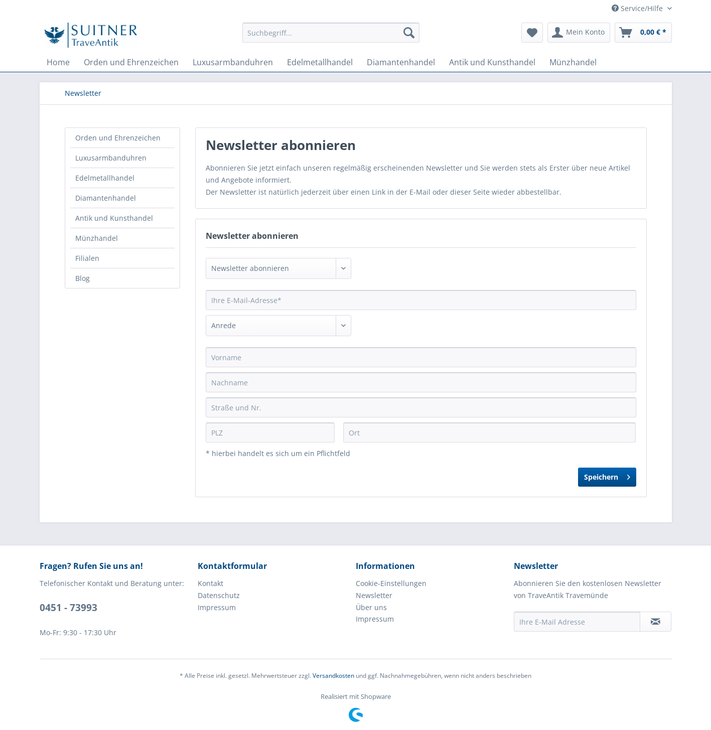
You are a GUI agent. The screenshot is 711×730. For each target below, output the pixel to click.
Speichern (607, 475)
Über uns (371, 607)
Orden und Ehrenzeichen (118, 137)
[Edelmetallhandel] (320, 62)
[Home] (58, 62)
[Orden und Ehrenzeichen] (131, 62)
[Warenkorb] (643, 33)
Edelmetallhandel (104, 178)
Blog (82, 278)
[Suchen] (408, 33)
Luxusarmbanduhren (111, 158)
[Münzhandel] (573, 62)
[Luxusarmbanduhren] (233, 62)
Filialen (87, 258)
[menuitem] (330, 33)
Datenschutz (219, 595)
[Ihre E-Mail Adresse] (577, 622)
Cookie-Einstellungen (391, 583)
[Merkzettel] (532, 33)
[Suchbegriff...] (330, 33)
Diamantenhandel (105, 198)
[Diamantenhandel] (401, 62)
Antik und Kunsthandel (114, 218)
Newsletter (374, 595)
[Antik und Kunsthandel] (492, 62)
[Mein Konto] (578, 33)
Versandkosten (333, 675)
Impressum (217, 607)
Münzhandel (96, 238)
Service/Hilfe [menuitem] (638, 8)
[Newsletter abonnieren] (655, 622)
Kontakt (210, 583)
